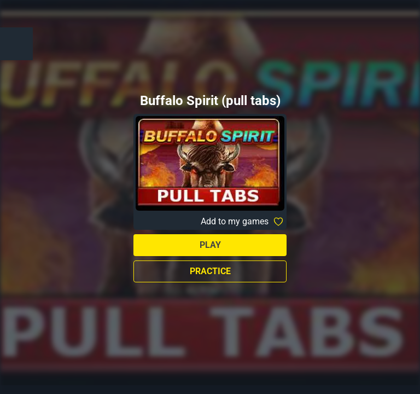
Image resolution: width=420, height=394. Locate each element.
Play (210, 245)
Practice (210, 271)
